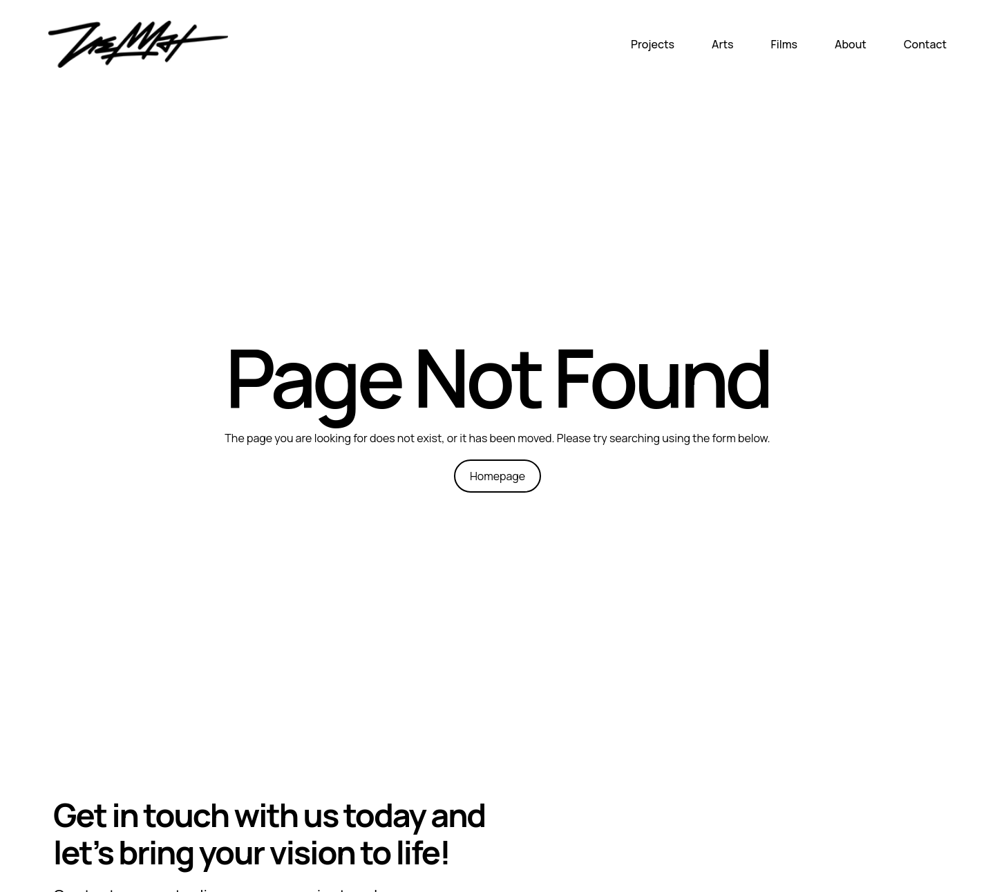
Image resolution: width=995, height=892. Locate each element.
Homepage (497, 476)
